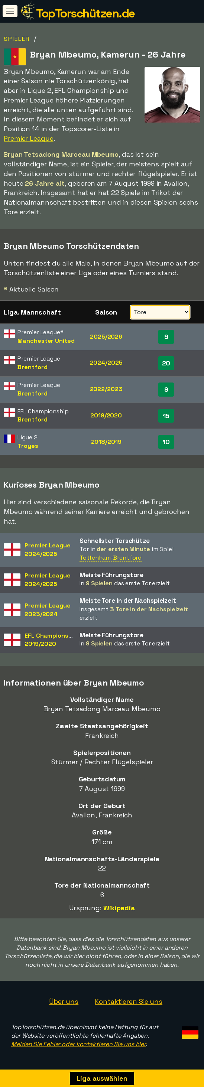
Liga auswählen (102, 1078)
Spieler (17, 39)
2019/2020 (106, 415)
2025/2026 (106, 337)
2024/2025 (106, 363)
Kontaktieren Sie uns (128, 1001)
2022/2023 (106, 389)
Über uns (63, 1001)
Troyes (27, 446)
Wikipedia (119, 908)
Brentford (32, 367)
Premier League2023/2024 (48, 610)
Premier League (29, 138)
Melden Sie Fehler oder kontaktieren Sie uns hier (78, 1044)
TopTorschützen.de (85, 13)
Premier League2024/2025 (48, 549)
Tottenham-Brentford (111, 558)
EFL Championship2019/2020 (51, 640)
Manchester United (45, 341)
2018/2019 (106, 442)
